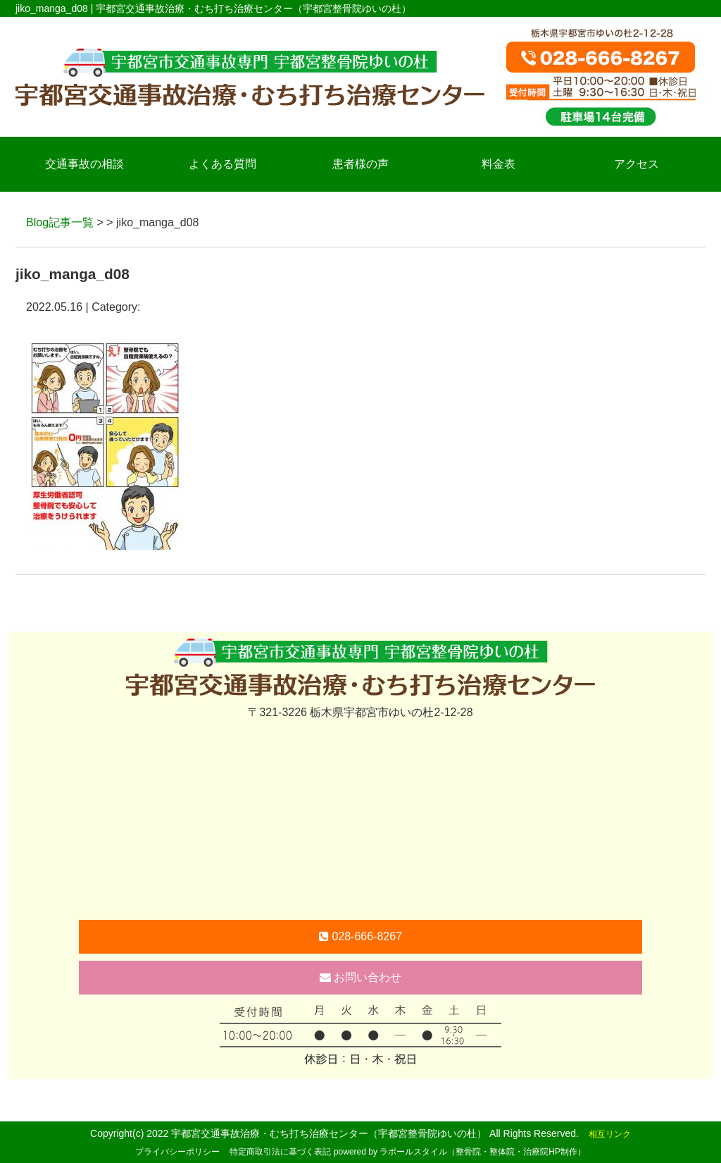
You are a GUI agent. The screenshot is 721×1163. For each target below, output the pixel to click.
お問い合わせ (360, 977)
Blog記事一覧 (60, 222)
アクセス (636, 164)
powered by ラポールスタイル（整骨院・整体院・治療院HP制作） (460, 1152)
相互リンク (610, 1134)
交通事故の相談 (84, 164)
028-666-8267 (360, 936)
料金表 (498, 164)
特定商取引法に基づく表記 (280, 1152)
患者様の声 (360, 164)
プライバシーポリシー (177, 1152)
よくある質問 (222, 164)
